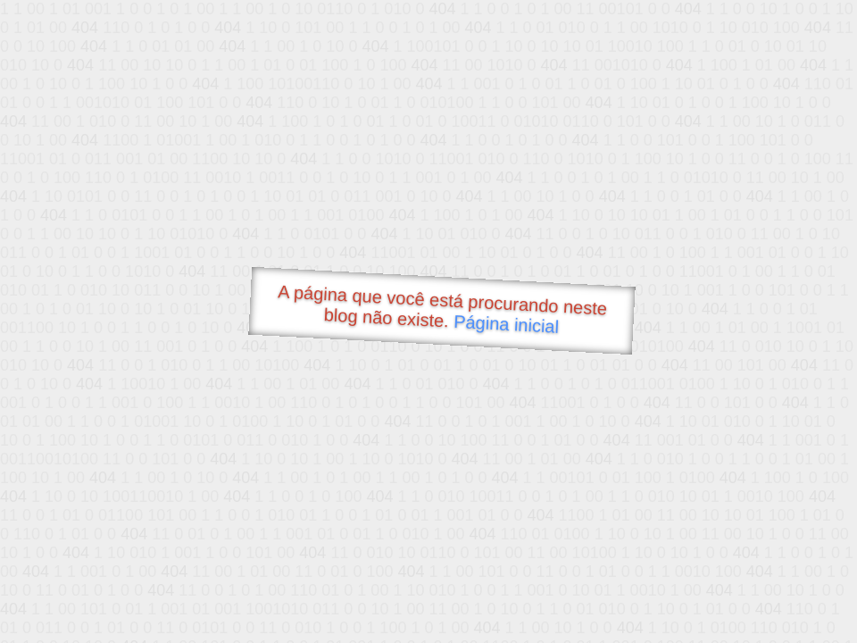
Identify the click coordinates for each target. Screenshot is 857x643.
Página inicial (506, 324)
